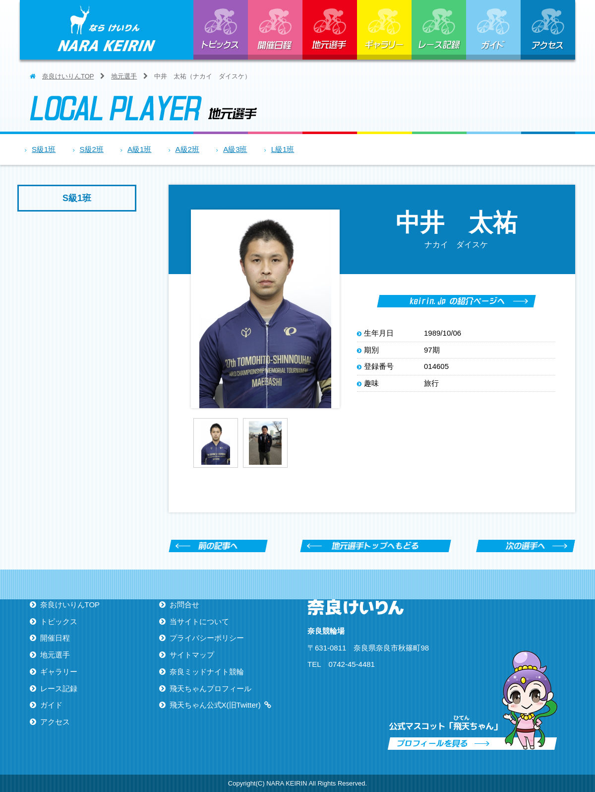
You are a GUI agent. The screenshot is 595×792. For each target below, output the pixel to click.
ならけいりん (106, 30)
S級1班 (44, 149)
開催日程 (275, 30)
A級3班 (235, 149)
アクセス (548, 30)
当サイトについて (199, 621)
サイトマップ (192, 654)
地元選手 (329, 30)
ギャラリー (384, 30)
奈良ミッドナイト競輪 (207, 671)
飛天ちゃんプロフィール (210, 688)
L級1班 (283, 149)
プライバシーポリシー (207, 638)
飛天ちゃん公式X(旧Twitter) (215, 705)
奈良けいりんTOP (68, 76)
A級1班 (139, 149)
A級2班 (187, 149)
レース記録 (439, 30)
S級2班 (92, 149)
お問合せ (184, 604)
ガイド (493, 30)
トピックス (220, 30)
